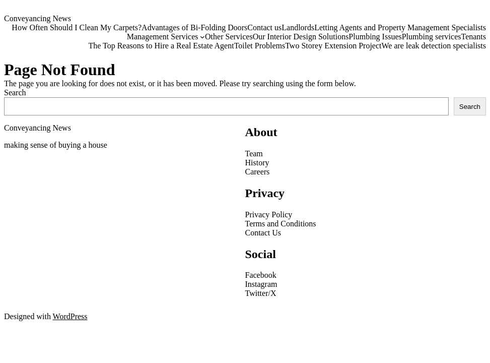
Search (15, 92)
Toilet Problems (260, 45)
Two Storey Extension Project (333, 45)
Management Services (162, 36)
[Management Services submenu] (202, 36)
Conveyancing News (37, 18)
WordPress (70, 316)
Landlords (298, 27)
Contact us (264, 27)
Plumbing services (431, 36)
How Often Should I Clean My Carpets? (76, 27)
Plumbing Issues (374, 36)
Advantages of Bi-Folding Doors (194, 27)
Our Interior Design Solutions (301, 36)
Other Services (229, 36)
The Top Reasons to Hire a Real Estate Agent (161, 45)
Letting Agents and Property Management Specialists (400, 27)
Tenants (473, 36)
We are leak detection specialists (433, 45)
